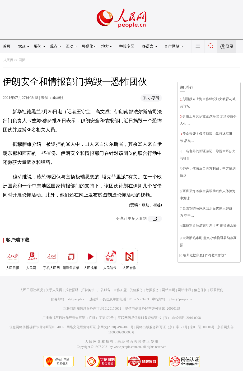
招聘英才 (87, 290)
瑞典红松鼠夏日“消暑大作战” (204, 255)
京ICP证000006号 (202, 327)
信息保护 (200, 290)
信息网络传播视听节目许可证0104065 (36, 327)
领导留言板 (71, 259)
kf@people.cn (77, 299)
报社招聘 (72, 290)
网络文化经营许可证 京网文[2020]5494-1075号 (100, 327)
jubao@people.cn (180, 299)
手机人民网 (51, 259)
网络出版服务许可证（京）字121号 (161, 327)
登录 (230, 46)
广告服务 (104, 290)
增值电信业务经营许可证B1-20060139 (152, 308)
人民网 (9, 60)
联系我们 (216, 290)
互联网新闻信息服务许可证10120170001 (92, 308)
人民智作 (129, 259)
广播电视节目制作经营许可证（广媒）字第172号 (78, 318)
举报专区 (126, 46)
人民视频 (90, 259)
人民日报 (12, 259)
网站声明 (168, 290)
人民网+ (32, 259)
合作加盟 (120, 290)
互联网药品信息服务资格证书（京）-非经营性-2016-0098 (159, 318)
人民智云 (110, 259)
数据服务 (152, 290)
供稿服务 (136, 290)
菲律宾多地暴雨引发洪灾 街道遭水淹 (209, 226)
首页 (6, 46)
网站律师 (184, 290)
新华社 (58, 98)
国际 (22, 60)
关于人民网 (54, 290)
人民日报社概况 (31, 290)
